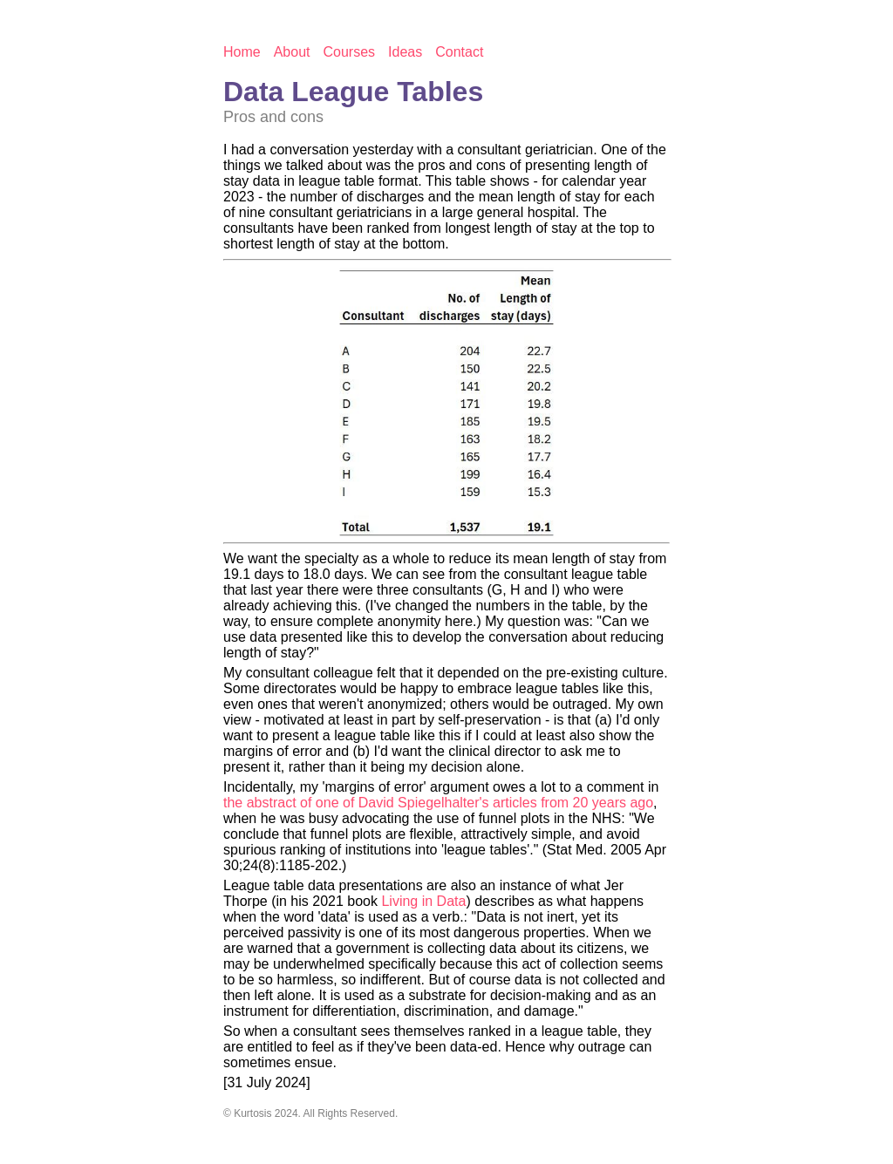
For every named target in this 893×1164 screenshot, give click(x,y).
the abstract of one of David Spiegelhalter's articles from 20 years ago (438, 802)
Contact (459, 51)
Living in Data (423, 901)
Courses (350, 51)
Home (242, 51)
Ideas (405, 51)
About (292, 51)
